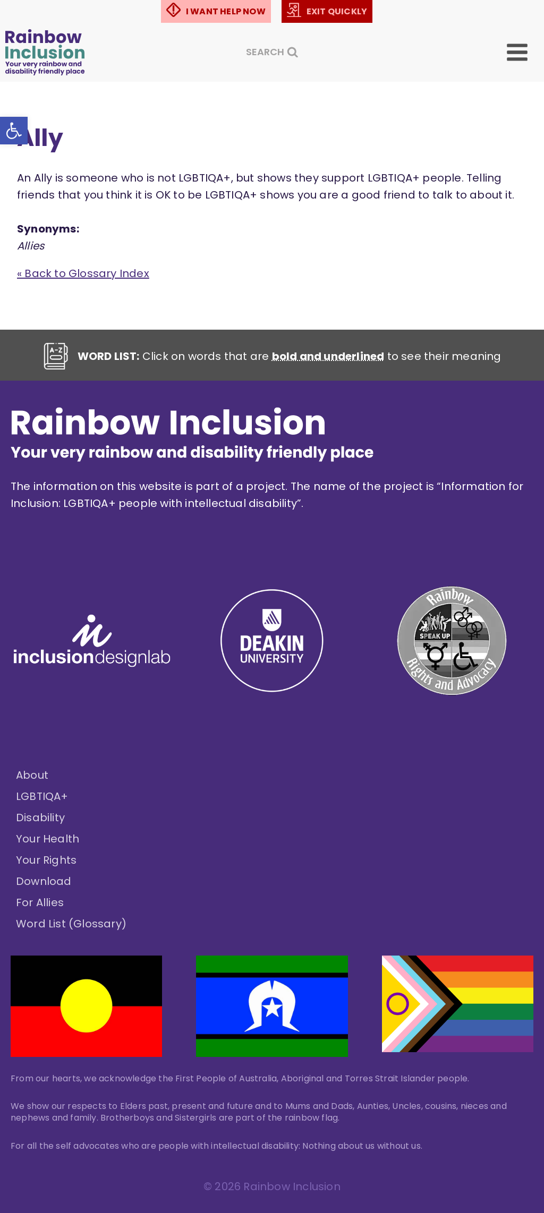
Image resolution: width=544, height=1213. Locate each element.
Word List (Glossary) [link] (71, 923)
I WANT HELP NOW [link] (226, 11)
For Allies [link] (40, 902)
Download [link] (44, 881)
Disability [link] (40, 817)
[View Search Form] (272, 52)
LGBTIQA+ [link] (42, 796)
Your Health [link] (47, 838)
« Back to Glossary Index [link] (83, 273)
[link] (14, 130)
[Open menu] (524, 52)
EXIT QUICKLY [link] (337, 11)
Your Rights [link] (46, 860)
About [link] (32, 775)
